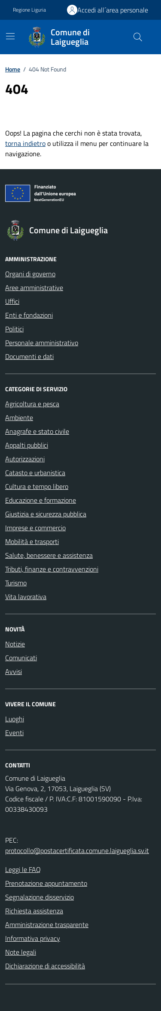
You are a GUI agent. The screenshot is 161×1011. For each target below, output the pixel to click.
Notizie (15, 644)
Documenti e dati (29, 356)
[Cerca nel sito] (138, 37)
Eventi (14, 732)
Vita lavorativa (25, 596)
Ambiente (19, 417)
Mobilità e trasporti (32, 541)
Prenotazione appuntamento (46, 883)
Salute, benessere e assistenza (49, 555)
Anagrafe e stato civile (37, 431)
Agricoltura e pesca (32, 404)
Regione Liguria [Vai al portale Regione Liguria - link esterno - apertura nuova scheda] (29, 10)
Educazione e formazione (40, 500)
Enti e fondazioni (29, 315)
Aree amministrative (34, 287)
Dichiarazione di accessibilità (45, 966)
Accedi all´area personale (112, 10)
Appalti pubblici (26, 445)
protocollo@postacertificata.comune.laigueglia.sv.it (77, 850)
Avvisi (13, 671)
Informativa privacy (32, 938)
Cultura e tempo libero (36, 486)
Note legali (20, 952)
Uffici (12, 301)
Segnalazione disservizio (39, 897)
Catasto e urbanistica (35, 472)
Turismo (16, 583)
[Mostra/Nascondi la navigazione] (10, 36)
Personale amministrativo (41, 342)
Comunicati (21, 657)
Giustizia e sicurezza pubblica (45, 514)
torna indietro (25, 143)
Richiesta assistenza (34, 911)
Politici (14, 329)
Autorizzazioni (25, 459)
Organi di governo (30, 274)
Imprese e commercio (35, 528)
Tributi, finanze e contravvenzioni (51, 569)
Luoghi (14, 719)
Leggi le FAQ (23, 869)
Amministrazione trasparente (46, 924)
